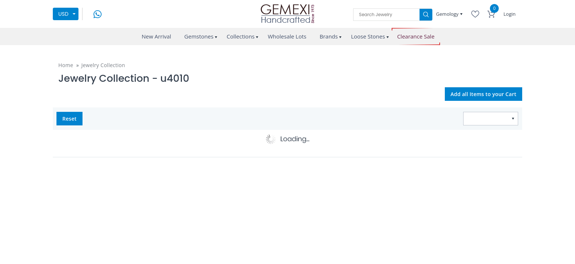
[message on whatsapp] (98, 13)
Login (509, 14)
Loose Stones (368, 36)
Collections (240, 36)
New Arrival (156, 36)
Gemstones (199, 36)
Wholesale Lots (287, 36)
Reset (69, 118)
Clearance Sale (416, 36)
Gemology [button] (448, 14)
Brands (328, 36)
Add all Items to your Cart (484, 94)
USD (63, 14)
